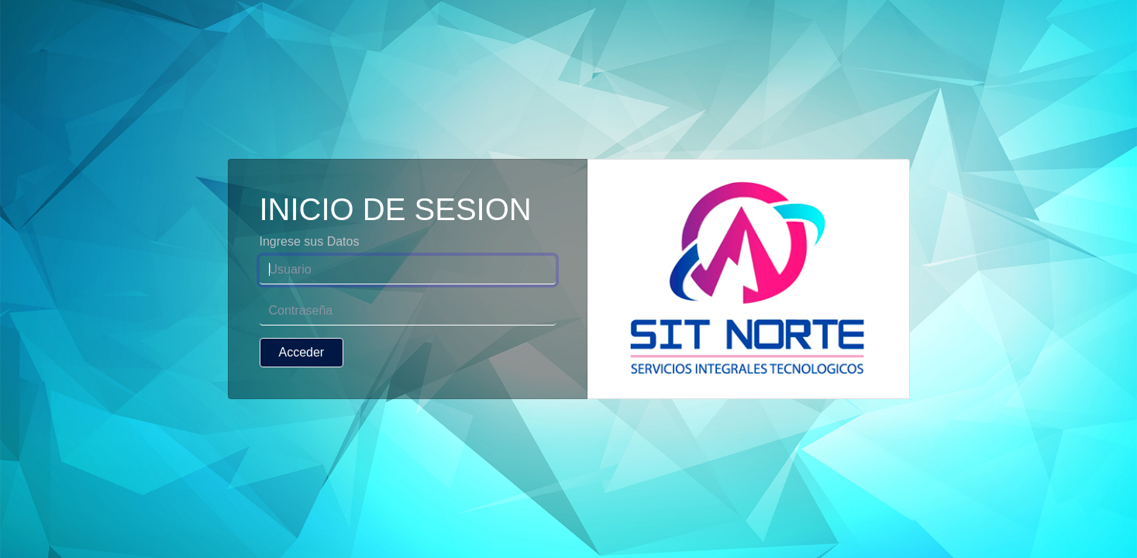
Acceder (302, 352)
